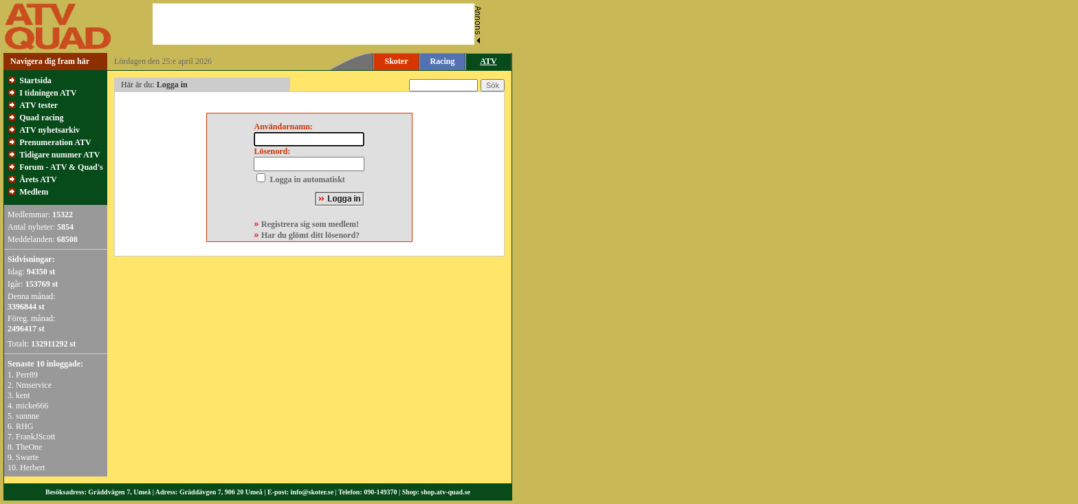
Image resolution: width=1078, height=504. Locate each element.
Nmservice (34, 385)
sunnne (27, 416)
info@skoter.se (312, 492)
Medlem (33, 192)
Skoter (396, 61)
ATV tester (38, 105)
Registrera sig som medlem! (310, 224)
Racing (442, 61)
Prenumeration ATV (55, 142)
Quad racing (41, 117)
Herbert (32, 467)
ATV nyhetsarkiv (49, 130)
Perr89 (27, 375)
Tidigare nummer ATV (59, 155)
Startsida (35, 80)
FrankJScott (35, 436)
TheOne (29, 447)
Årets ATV (38, 179)
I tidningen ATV (47, 93)
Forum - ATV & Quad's (61, 167)
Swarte (27, 457)
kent (23, 395)
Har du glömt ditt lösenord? (310, 235)
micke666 (32, 405)
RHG (24, 426)
